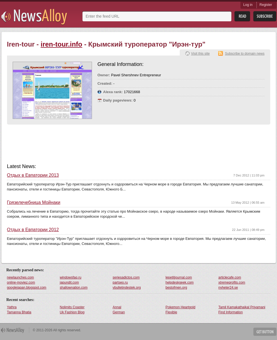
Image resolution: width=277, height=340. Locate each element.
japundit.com (69, 282)
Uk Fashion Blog (72, 312)
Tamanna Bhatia (19, 312)
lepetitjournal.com (179, 277)
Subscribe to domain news (245, 54)
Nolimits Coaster (72, 307)
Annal (117, 307)
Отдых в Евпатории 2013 (33, 175)
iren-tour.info (61, 44)
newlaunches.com (20, 277)
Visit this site (200, 54)
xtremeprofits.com (232, 282)
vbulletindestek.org (127, 288)
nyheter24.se (228, 288)
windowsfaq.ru (71, 277)
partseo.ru (120, 282)
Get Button (264, 332)
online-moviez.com (21, 282)
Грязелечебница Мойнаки (33, 202)
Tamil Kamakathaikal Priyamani (242, 307)
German (119, 312)
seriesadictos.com (126, 277)
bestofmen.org (176, 288)
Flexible (171, 312)
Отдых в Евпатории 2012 (33, 230)
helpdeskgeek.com (180, 282)
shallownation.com (74, 288)
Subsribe (264, 16)
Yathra (12, 307)
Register (266, 5)
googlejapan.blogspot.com (26, 288)
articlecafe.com (230, 277)
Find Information (231, 312)
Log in (248, 5)
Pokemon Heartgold (180, 307)
